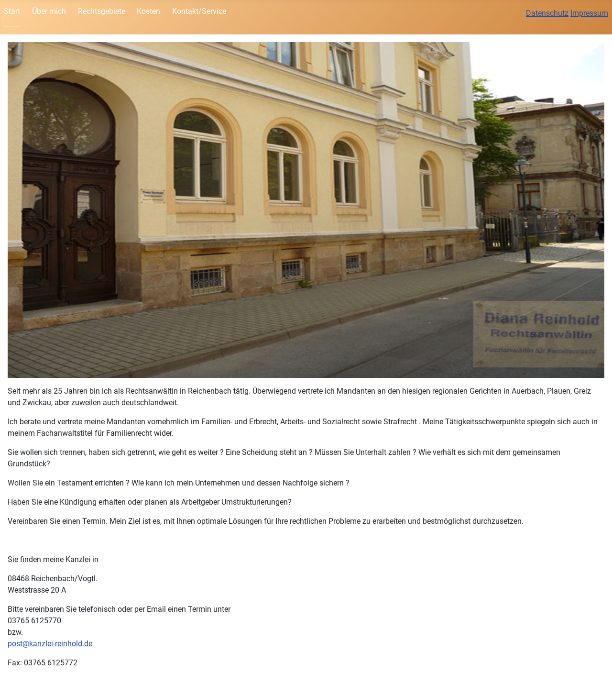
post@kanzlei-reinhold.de (50, 643)
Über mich (49, 11)
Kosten (148, 11)
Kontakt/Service (199, 11)
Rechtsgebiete (101, 11)
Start (12, 11)
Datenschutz (547, 13)
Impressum (589, 13)
